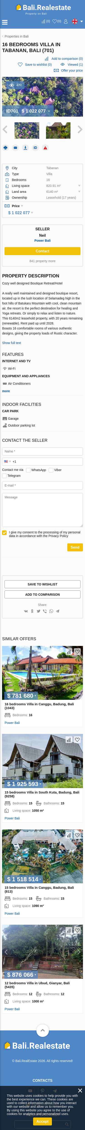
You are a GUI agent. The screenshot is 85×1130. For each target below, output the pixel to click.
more (6, 385)
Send (75, 541)
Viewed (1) (75, 64)
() (48, 21)
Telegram (14, 469)
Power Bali (42, 234)
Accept (42, 1121)
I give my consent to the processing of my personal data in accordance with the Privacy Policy (44, 527)
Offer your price (72, 70)
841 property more (42, 254)
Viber (57, 463)
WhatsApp (39, 463)
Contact (42, 245)
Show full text (11, 336)
